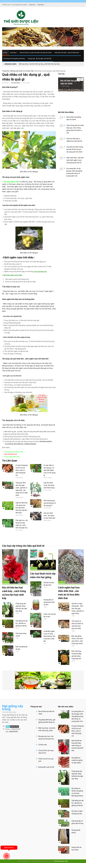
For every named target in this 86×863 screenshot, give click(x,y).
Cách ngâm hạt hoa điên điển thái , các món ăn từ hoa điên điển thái (69, 593)
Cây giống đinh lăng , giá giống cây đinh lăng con (46, 721)
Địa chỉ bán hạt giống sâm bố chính (70, 82)
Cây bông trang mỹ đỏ (21, 634)
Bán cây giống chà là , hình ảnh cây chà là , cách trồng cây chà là (77, 640)
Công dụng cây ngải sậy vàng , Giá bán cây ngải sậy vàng (21, 607)
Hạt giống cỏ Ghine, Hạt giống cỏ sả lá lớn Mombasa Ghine (77, 792)
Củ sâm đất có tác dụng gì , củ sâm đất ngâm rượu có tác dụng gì (49, 470)
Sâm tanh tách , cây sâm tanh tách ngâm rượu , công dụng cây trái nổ (75, 160)
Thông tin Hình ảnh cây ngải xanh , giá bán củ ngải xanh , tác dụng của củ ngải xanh (21, 489)
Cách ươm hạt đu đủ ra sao (50, 615)
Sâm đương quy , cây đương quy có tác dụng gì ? (50, 503)
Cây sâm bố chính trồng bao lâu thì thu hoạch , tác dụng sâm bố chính (74, 149)
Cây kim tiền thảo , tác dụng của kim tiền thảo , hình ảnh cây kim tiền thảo (22, 508)
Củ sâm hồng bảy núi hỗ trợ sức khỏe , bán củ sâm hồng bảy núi (22, 470)
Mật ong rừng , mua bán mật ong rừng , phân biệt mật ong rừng (39, 64)
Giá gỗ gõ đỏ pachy (76, 831)
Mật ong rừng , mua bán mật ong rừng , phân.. (46, 729)
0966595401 (13, 731)
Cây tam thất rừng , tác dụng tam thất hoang (49, 485)
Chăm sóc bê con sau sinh (45, 760)
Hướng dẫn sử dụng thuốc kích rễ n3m (49, 602)
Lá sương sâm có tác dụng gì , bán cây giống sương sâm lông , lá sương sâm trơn (74, 172)
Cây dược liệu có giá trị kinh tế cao (77, 822)
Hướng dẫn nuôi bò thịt (46, 767)
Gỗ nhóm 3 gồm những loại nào (77, 812)
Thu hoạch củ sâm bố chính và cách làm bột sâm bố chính (77, 624)
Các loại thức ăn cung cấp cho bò (45, 752)
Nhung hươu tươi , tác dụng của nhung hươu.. (46, 737)
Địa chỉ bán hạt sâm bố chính (46, 712)
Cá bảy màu (42, 745)
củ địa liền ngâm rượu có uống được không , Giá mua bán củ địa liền (49, 636)
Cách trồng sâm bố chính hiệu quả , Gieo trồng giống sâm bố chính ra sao (75, 129)
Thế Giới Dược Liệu (61, 861)
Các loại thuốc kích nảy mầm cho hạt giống (43, 575)
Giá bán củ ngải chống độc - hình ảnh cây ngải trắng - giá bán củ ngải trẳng (78, 608)
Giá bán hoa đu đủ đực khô (49, 584)
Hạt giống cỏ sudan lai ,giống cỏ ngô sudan (77, 760)
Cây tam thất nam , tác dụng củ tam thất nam (49, 515)
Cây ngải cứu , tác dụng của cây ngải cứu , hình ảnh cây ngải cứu (22, 524)
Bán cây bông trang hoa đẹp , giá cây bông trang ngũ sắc (77, 655)
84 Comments (15, 83)
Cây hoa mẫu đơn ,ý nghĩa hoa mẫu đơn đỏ (74, 140)
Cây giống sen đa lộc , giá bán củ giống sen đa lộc (22, 623)
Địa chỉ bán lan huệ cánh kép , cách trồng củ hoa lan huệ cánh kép (14, 593)
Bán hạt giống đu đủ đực (21, 648)
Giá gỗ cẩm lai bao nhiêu (76, 849)
